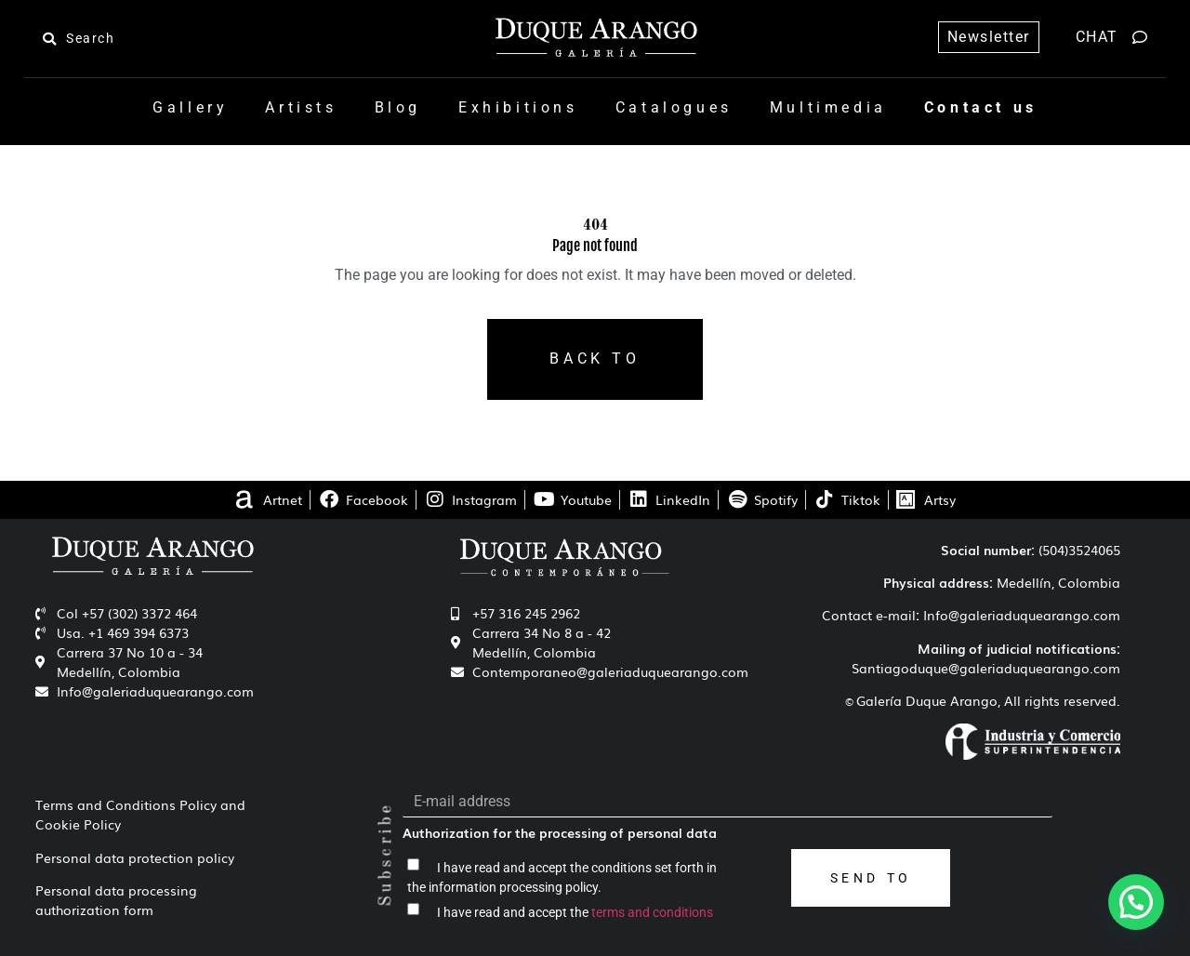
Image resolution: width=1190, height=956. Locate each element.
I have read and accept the (575, 912)
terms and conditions (652, 912)
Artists (301, 107)
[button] (1136, 902)
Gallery (190, 107)
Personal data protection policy (134, 857)
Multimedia (828, 107)
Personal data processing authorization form (116, 900)
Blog (398, 107)
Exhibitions (518, 107)
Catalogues (674, 107)
